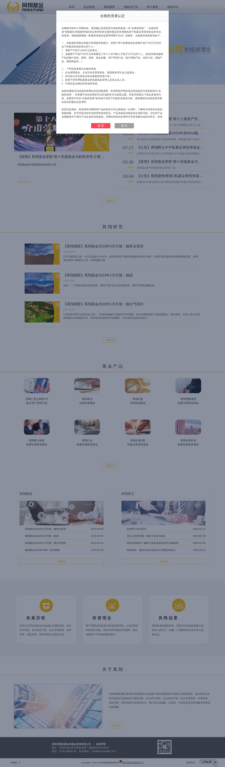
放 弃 (124, 125)
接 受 (101, 125)
